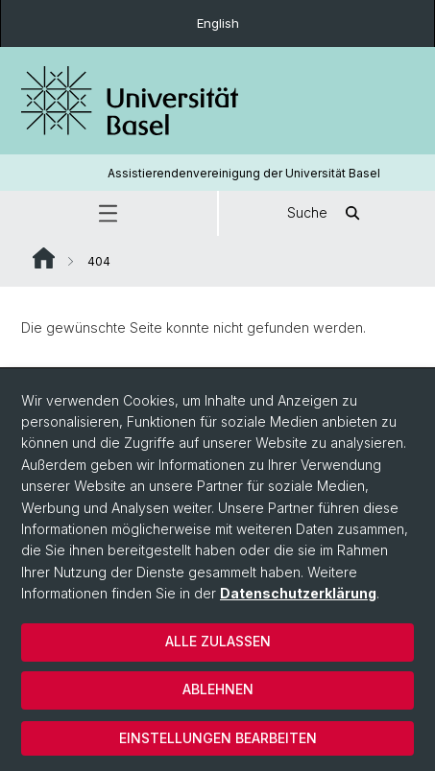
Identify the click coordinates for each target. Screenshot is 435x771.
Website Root (44, 258)
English (218, 23)
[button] (108, 213)
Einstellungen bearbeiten (218, 738)
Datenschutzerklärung (298, 593)
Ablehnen (218, 689)
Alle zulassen (218, 641)
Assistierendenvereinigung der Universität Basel (244, 173)
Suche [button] (326, 213)
